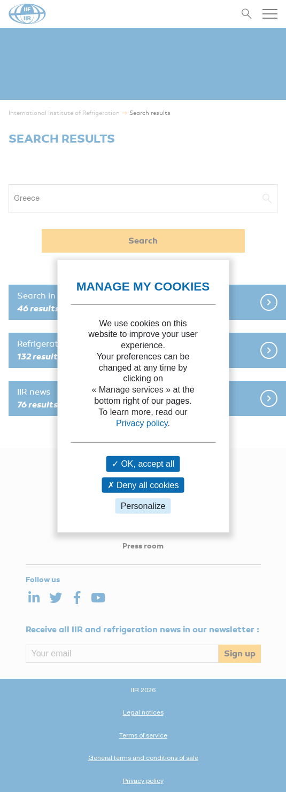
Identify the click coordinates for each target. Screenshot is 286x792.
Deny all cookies (143, 484)
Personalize (143, 506)
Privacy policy (142, 422)
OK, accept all (143, 463)
